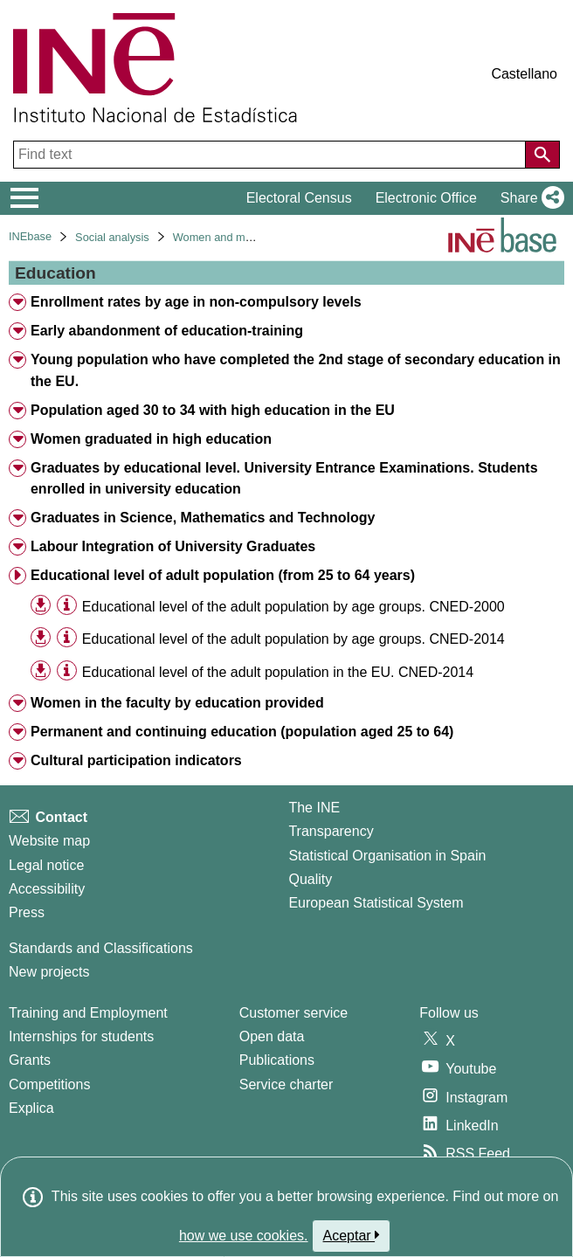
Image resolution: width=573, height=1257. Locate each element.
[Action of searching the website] (542, 155)
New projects (49, 971)
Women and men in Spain (237, 237)
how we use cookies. (243, 1235)
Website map (49, 840)
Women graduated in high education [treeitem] (151, 439)
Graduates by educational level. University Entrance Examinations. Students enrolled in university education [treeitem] (284, 478)
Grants (30, 1060)
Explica (31, 1108)
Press (27, 912)
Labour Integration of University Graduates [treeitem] (173, 546)
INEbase (30, 236)
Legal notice (46, 865)
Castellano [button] (524, 73)
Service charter (286, 1084)
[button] (529, 198)
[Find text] (271, 155)
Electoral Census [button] (299, 197)
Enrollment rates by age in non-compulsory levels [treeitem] (196, 301)
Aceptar (351, 1235)
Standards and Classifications (101, 948)
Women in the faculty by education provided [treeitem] (177, 702)
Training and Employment (88, 1012)
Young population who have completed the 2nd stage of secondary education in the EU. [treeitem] (296, 370)
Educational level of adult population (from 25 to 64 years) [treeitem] (223, 575)
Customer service (293, 1012)
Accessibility (47, 888)
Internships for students (81, 1036)
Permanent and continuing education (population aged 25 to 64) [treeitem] (242, 731)
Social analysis (112, 237)
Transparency (330, 831)
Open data (272, 1036)
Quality (310, 879)
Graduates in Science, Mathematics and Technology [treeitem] (203, 517)
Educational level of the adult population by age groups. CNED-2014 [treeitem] (293, 639)
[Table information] (67, 605)
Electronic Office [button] (426, 197)
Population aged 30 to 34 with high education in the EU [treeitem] (213, 410)
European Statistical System (375, 902)
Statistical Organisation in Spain (387, 855)
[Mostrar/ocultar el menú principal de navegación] (25, 198)
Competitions (49, 1084)
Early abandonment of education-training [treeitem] (167, 330)
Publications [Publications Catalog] (276, 1060)
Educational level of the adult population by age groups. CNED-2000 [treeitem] (293, 606)
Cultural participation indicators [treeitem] (136, 760)
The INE (314, 807)
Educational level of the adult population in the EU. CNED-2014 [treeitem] (277, 672)
